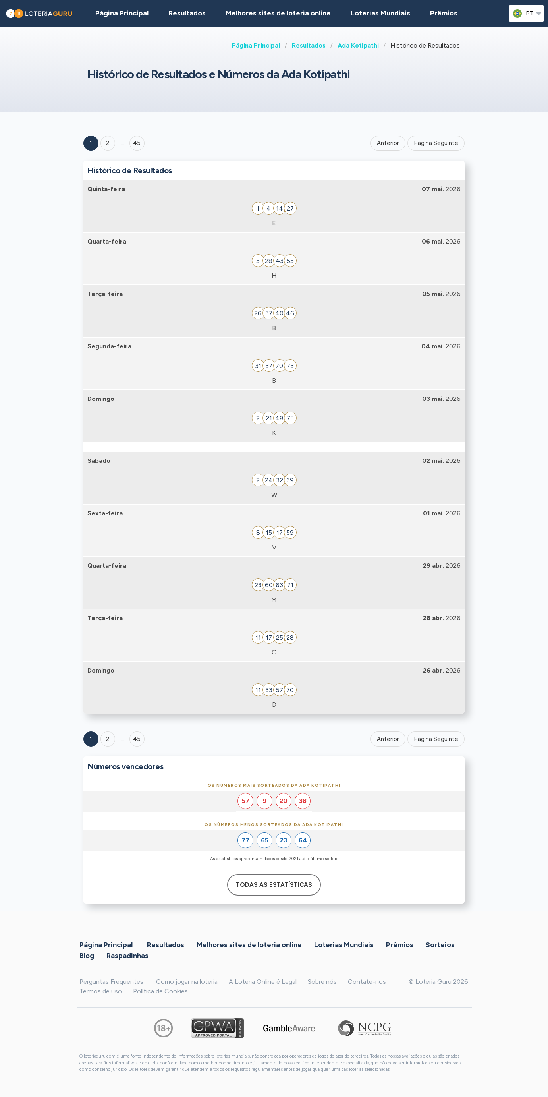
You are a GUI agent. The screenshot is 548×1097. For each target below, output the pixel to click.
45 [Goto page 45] (137, 739)
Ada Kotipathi (358, 45)
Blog (86, 955)
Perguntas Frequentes (111, 981)
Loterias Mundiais (380, 13)
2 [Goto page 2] (107, 143)
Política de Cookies (160, 991)
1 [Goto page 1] (91, 143)
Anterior (388, 143)
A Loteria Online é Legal (263, 981)
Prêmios (443, 13)
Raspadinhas (127, 955)
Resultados (309, 45)
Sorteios (440, 944)
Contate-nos (367, 981)
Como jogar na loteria (187, 981)
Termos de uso (100, 991)
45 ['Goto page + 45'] (137, 143)
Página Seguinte (436, 143)
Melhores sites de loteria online (278, 13)
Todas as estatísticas (274, 884)
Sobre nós (322, 981)
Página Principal (256, 45)
